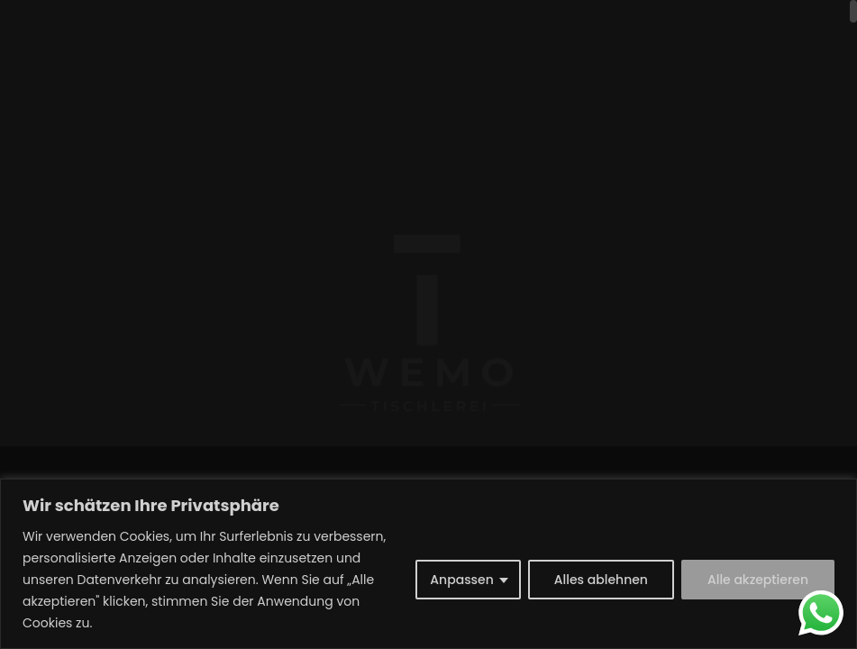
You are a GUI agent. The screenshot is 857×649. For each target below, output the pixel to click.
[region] (428, 564)
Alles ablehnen (601, 580)
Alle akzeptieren (757, 580)
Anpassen (462, 580)
